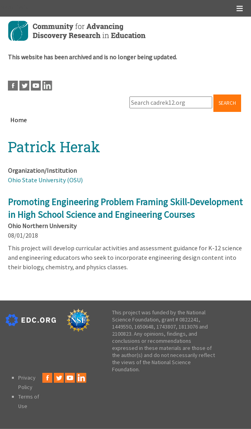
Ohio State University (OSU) (45, 180)
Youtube (36, 86)
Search (227, 103)
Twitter (24, 86)
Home (18, 120)
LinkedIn (47, 86)
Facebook (13, 86)
